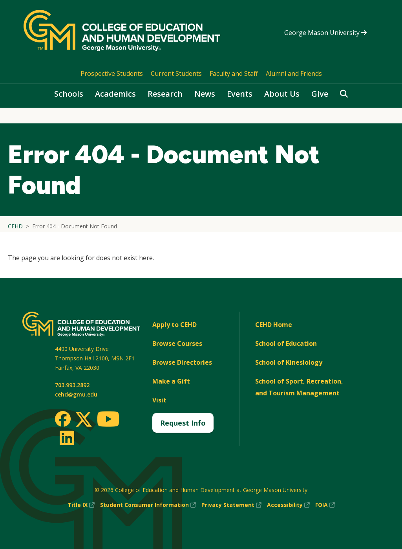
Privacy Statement (231, 505)
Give (319, 93)
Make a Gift (171, 381)
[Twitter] (84, 419)
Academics (115, 93)
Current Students (176, 73)
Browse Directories (182, 362)
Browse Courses (177, 343)
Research (165, 93)
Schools (68, 93)
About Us (282, 93)
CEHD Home (273, 324)
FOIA (325, 505)
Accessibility (288, 505)
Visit (159, 400)
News (204, 93)
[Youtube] (108, 420)
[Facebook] (63, 419)
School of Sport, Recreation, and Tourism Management (299, 387)
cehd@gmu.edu (76, 394)
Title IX (81, 505)
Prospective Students (111, 73)
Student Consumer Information (148, 505)
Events (239, 93)
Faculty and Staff (234, 73)
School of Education (286, 343)
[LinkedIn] (66, 438)
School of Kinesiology (288, 362)
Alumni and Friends (294, 73)
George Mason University (325, 32)
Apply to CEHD (174, 324)
